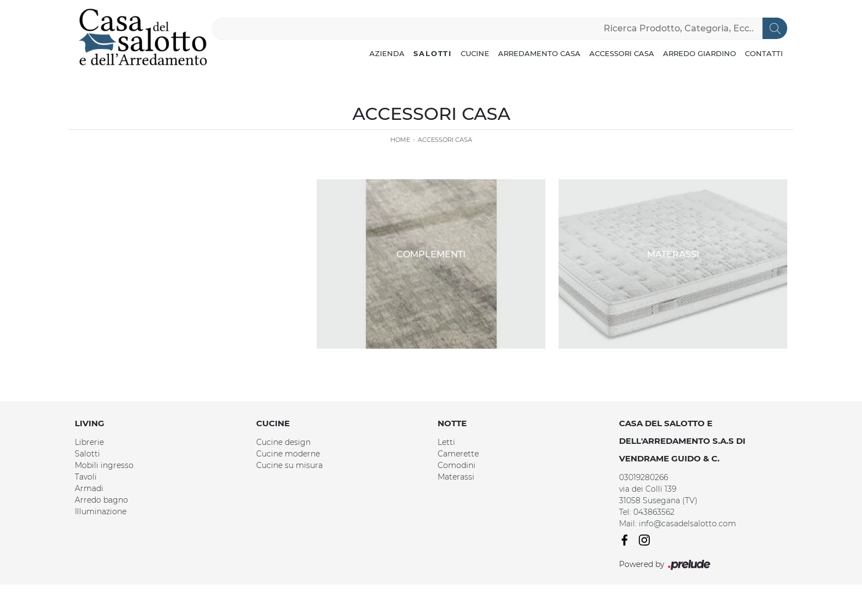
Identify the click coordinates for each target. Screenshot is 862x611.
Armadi (89, 488)
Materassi (456, 477)
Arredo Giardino (699, 53)
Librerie (89, 442)
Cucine (475, 53)
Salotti (432, 53)
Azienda (387, 53)
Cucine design (283, 442)
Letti (446, 442)
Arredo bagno (101, 500)
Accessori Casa (621, 53)
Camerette (458, 454)
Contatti (764, 53)
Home (400, 140)
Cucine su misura (289, 465)
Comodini (457, 465)
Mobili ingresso (104, 465)
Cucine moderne (288, 454)
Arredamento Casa (539, 53)
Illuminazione (100, 511)
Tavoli (86, 477)
